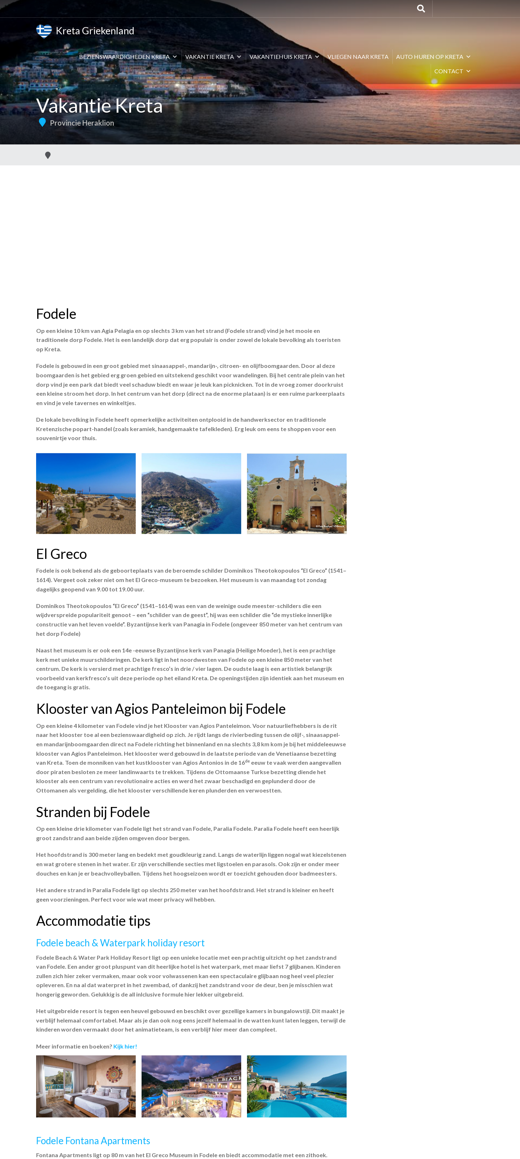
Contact (452, 71)
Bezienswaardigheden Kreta (128, 56)
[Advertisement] (260, 219)
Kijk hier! (125, 1046)
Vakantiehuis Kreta (285, 56)
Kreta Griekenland (85, 32)
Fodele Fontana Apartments (93, 1140)
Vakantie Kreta (213, 56)
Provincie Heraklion (82, 122)
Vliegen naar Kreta (358, 56)
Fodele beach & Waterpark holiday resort (120, 943)
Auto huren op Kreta (433, 56)
